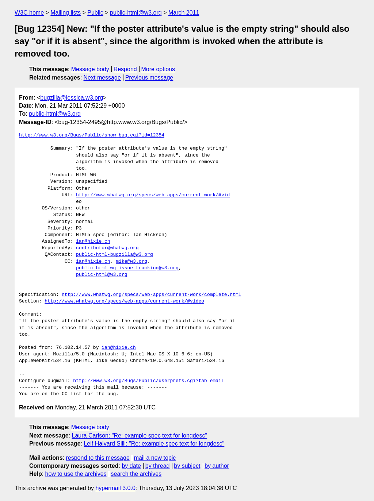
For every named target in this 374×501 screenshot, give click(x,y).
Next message (102, 77)
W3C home (29, 12)
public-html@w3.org (136, 12)
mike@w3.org (131, 261)
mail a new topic (155, 458)
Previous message (149, 77)
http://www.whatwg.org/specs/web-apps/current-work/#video (124, 301)
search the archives (136, 474)
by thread (157, 466)
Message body (90, 69)
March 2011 (183, 12)
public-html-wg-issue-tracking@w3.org (127, 268)
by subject (187, 466)
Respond (125, 69)
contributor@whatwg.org (107, 248)
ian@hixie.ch (93, 241)
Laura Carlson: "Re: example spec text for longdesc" (139, 435)
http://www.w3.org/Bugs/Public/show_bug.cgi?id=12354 (91, 135)
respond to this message (97, 458)
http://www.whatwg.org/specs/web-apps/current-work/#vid (153, 195)
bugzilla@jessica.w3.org (71, 98)
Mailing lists (65, 12)
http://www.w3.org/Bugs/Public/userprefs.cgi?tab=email (148, 381)
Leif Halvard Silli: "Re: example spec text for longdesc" (154, 443)
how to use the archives (76, 474)
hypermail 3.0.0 (115, 488)
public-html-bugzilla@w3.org (114, 254)
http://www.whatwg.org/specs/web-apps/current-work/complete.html (151, 295)
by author (217, 466)
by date (131, 466)
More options (158, 69)
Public (95, 12)
